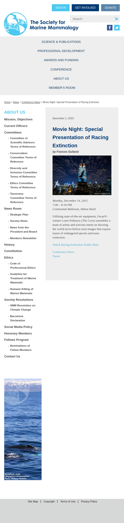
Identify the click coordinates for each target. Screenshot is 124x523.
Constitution (13, 251)
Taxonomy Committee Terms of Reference (23, 198)
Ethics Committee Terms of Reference (22, 185)
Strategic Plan (19, 214)
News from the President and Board (23, 229)
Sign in (61, 7)
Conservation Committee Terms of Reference (23, 157)
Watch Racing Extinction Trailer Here (76, 244)
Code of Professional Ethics (22, 265)
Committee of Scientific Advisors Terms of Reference (22, 142)
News (16, 102)
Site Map (33, 501)
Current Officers (16, 126)
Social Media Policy (18, 327)
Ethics (8, 257)
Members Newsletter (23, 238)
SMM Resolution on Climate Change (22, 307)
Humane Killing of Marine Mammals (21, 291)
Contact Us (12, 356)
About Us (61, 78)
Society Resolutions (18, 299)
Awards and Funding (61, 60)
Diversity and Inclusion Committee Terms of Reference (23, 172)
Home (7, 102)
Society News (19, 220)
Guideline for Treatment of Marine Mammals (23, 278)
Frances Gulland (67, 151)
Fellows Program (16, 339)
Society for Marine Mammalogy (41, 21)
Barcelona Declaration (17, 318)
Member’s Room (62, 87)
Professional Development (61, 51)
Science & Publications (61, 42)
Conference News (31, 102)
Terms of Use (67, 501)
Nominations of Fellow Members (21, 347)
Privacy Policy (89, 501)
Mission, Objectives (18, 119)
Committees (12, 132)
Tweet (56, 256)
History (9, 244)
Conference (61, 69)
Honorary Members (18, 333)
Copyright (49, 501)
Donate (110, 7)
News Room (12, 208)
